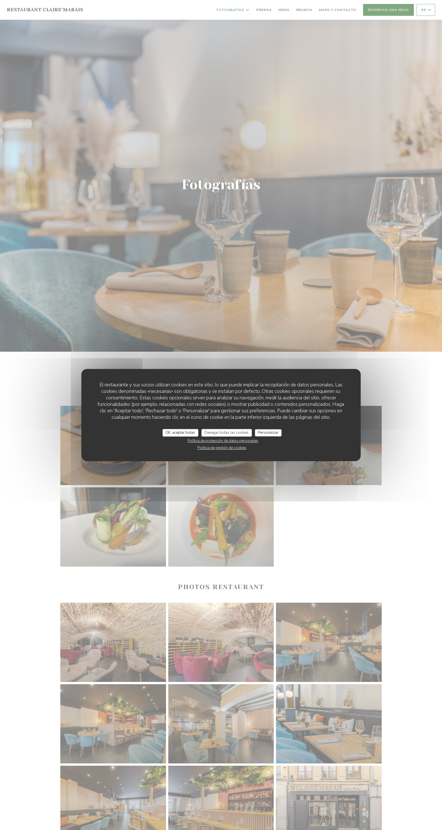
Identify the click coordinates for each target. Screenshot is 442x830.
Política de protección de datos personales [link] (222, 440)
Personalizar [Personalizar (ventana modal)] (268, 432)
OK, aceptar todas (180, 432)
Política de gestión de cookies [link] (221, 447)
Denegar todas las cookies (226, 432)
